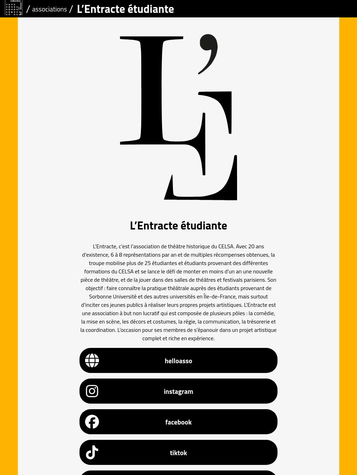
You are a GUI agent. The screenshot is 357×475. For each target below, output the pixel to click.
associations (49, 9)
